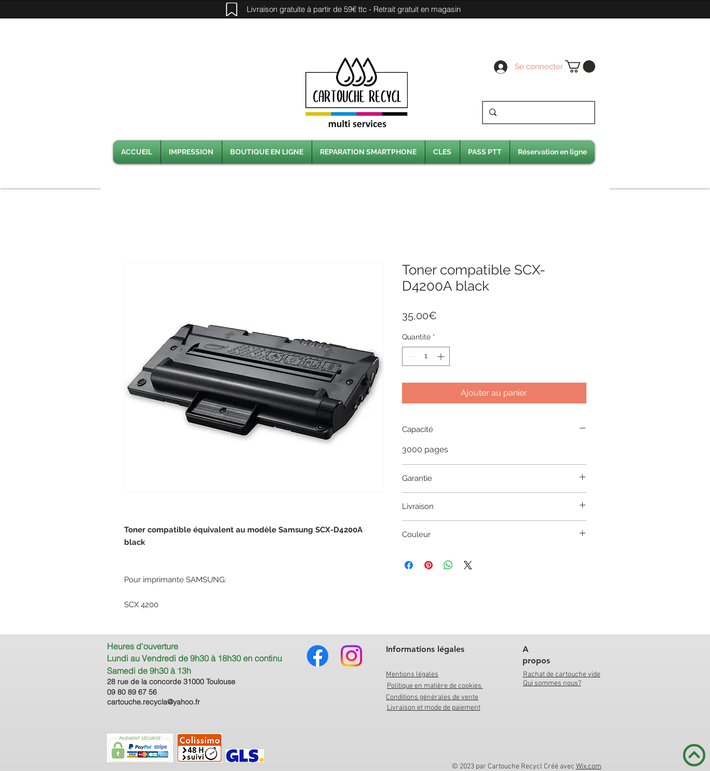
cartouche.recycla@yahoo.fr (153, 702)
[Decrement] (410, 356)
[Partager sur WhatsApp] (448, 565)
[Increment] (441, 356)
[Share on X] (468, 565)
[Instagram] (351, 656)
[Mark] (231, 9)
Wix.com (588, 766)
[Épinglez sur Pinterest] (428, 565)
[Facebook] (317, 656)
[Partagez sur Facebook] (409, 565)
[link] (580, 66)
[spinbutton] (426, 356)
